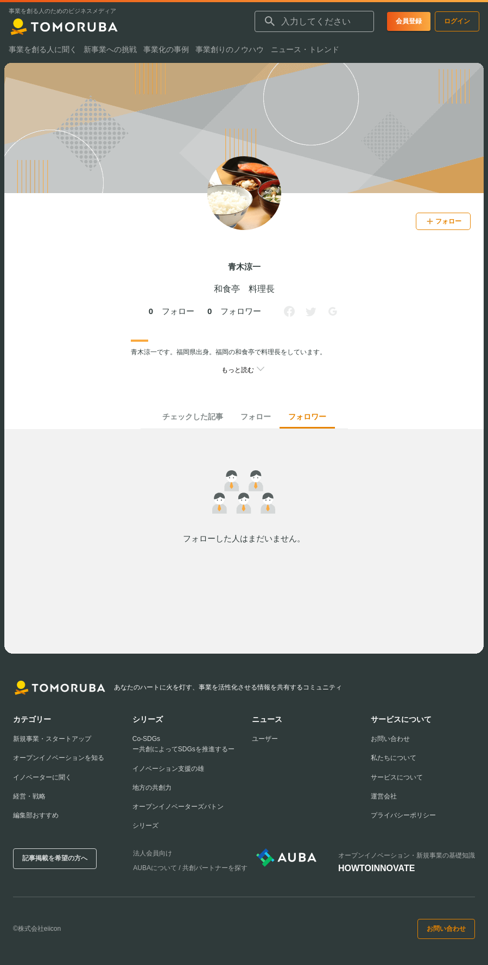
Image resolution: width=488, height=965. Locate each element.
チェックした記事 (192, 416)
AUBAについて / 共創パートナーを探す (190, 868)
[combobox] (314, 22)
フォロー (255, 416)
